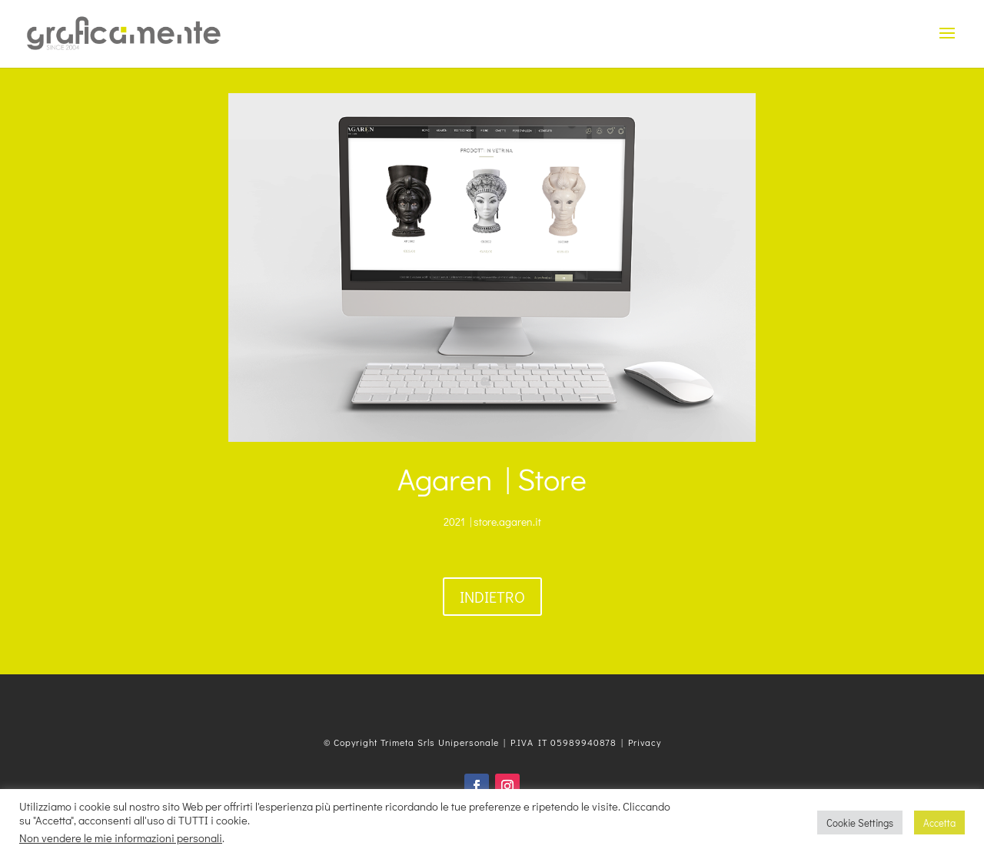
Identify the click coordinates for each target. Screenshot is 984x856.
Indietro (492, 597)
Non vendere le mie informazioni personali (120, 838)
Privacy (644, 742)
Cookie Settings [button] (859, 822)
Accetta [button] (939, 822)
